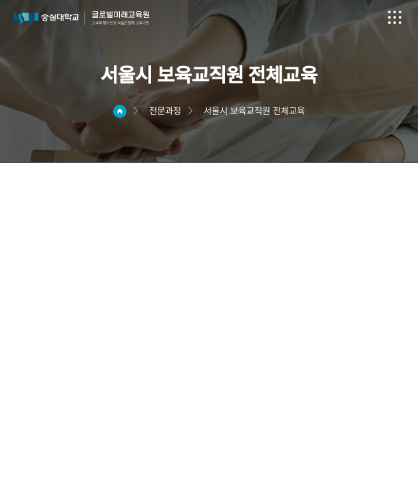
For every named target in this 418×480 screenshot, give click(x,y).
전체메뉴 (394, 17)
